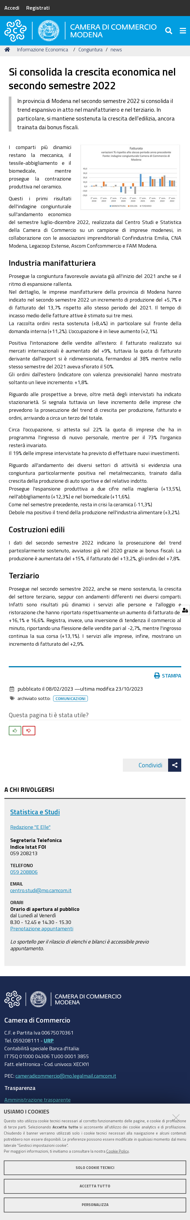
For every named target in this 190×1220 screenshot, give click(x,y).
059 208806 (24, 881)
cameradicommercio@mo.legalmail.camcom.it (65, 1085)
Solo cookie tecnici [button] (95, 1168)
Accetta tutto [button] (95, 1186)
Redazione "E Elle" (30, 836)
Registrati (38, 7)
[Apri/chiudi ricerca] (169, 34)
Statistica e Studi (35, 821)
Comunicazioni (70, 708)
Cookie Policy (117, 1151)
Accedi (11, 7)
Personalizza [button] (95, 1205)
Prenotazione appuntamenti (41, 938)
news (116, 59)
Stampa (168, 685)
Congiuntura (90, 59)
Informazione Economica (42, 59)
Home (8, 59)
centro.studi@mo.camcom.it (41, 899)
